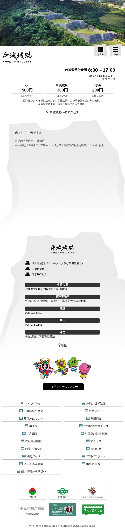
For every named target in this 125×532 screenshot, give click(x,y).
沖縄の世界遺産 (93, 403)
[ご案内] (115, 51)
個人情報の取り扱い (31, 471)
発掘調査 (93, 418)
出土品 (31, 426)
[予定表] (100, 51)
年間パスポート (93, 456)
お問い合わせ (31, 448)
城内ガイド (31, 456)
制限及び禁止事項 (94, 433)
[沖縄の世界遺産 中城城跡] (17, 58)
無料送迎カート (93, 464)
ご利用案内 (31, 433)
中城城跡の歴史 (31, 411)
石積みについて (31, 418)
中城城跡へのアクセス (62, 112)
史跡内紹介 (94, 411)
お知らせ (93, 448)
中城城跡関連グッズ (93, 426)
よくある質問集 (31, 464)
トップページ (31, 403)
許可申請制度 (31, 441)
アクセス (93, 441)
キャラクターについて (63, 386)
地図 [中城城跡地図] (62, 345)
